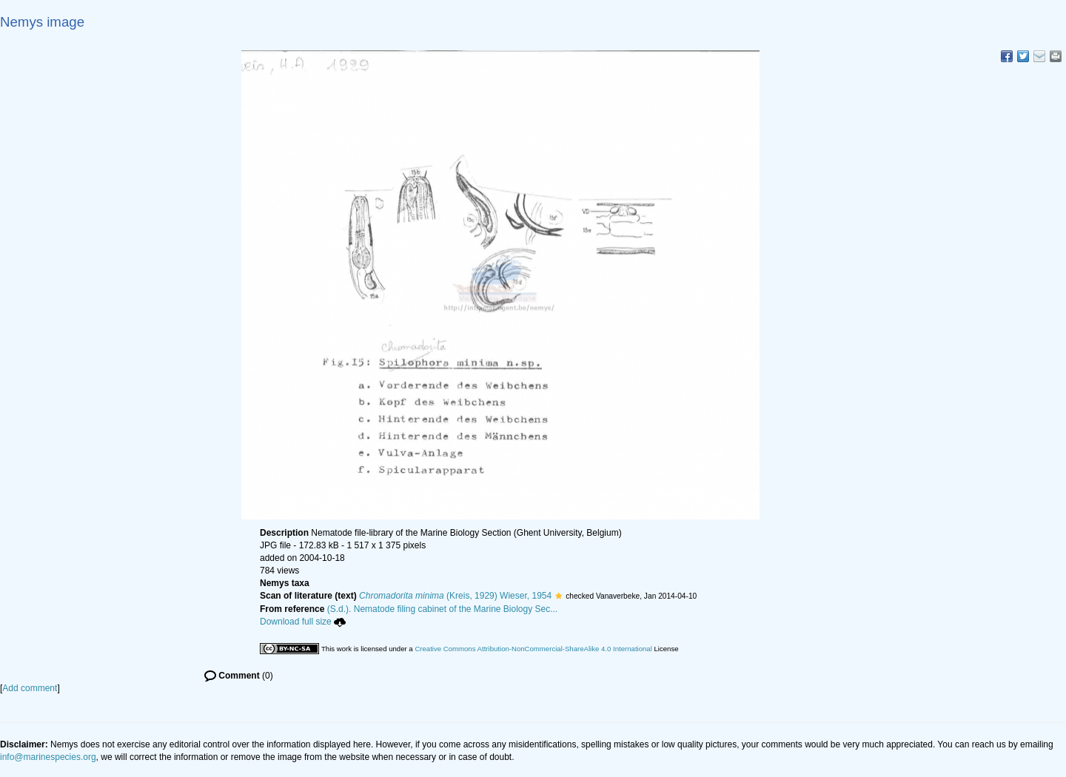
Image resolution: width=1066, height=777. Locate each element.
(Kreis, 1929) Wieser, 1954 (455, 596)
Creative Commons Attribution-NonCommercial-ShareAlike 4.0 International (533, 649)
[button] (559, 595)
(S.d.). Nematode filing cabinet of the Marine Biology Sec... (442, 609)
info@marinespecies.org (48, 757)
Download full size (303, 621)
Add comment (29, 688)
